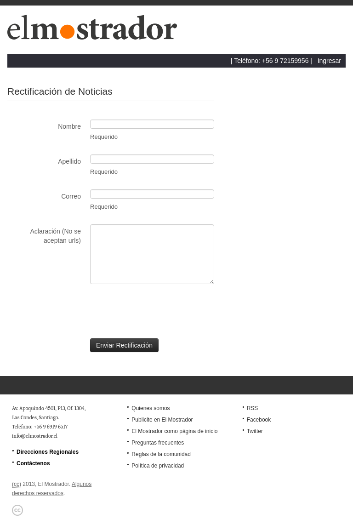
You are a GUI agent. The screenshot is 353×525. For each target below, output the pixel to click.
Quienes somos (150, 408)
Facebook (259, 420)
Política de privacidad (157, 465)
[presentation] (77, 311)
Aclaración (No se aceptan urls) (55, 236)
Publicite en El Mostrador (162, 420)
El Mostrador (96, 32)
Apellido (69, 161)
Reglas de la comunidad (161, 454)
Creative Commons (17, 510)
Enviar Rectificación (124, 345)
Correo (71, 196)
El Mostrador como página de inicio (174, 431)
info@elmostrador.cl (34, 436)
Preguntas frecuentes (157, 442)
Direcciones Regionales (48, 452)
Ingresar (329, 60)
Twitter (255, 431)
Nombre (69, 126)
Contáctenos (33, 463)
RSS (252, 408)
